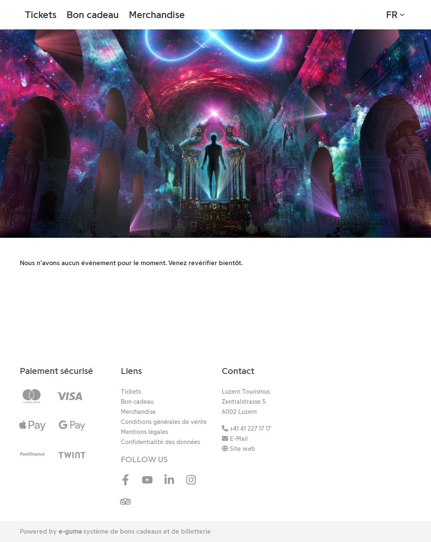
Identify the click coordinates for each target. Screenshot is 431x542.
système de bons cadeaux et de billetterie (135, 531)
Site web (238, 449)
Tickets (40, 14)
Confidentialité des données (160, 442)
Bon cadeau (93, 14)
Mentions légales (144, 432)
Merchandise (157, 14)
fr (392, 14)
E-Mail (235, 438)
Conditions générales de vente (164, 422)
